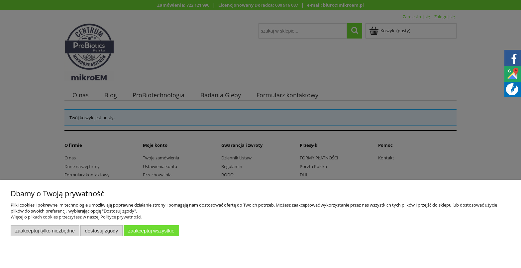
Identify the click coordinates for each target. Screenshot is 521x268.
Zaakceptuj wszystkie (151, 230)
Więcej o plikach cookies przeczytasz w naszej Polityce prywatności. (76, 217)
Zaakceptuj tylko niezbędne (45, 230)
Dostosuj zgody (101, 230)
